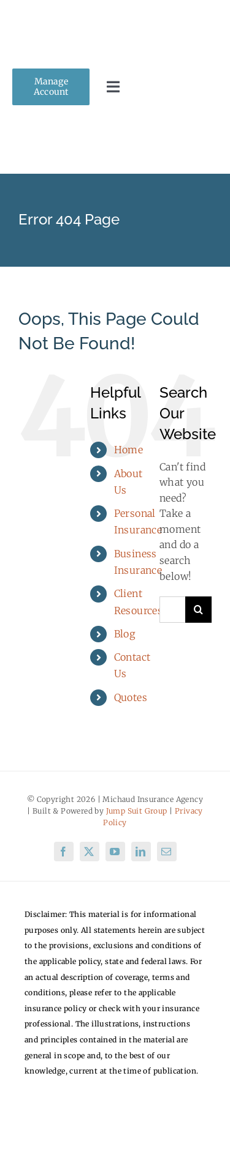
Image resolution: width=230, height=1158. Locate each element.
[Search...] (172, 609)
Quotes (130, 697)
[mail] (167, 851)
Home (129, 450)
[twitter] (89, 851)
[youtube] (115, 851)
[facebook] (64, 851)
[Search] (198, 609)
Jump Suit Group (136, 810)
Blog (125, 634)
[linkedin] (141, 851)
